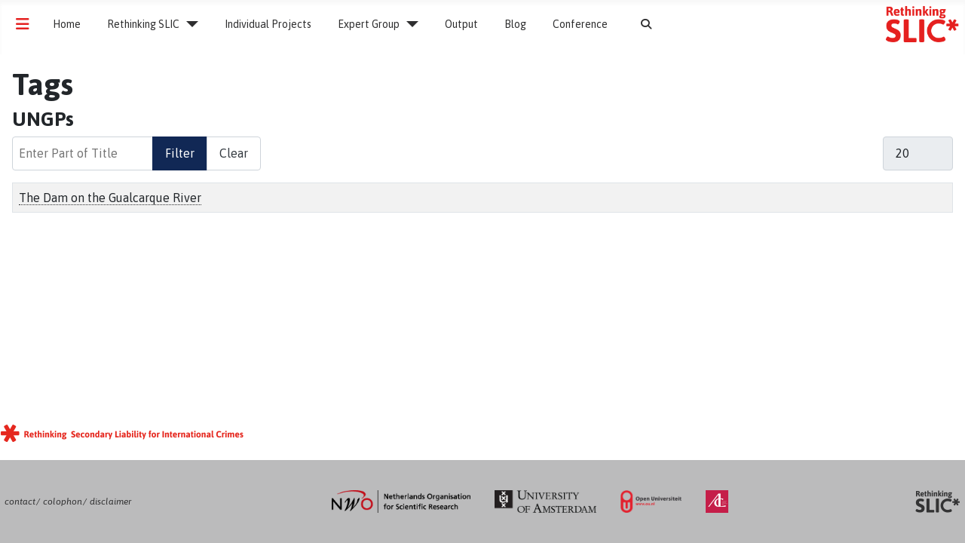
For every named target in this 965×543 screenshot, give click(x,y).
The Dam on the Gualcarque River (110, 197)
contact (20, 501)
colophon (62, 501)
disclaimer (110, 501)
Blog (515, 24)
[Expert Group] (409, 24)
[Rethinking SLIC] (188, 24)
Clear (233, 153)
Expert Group (369, 24)
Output (461, 24)
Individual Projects (268, 24)
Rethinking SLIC (143, 24)
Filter (180, 153)
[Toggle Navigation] (22, 24)
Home (67, 24)
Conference (580, 24)
